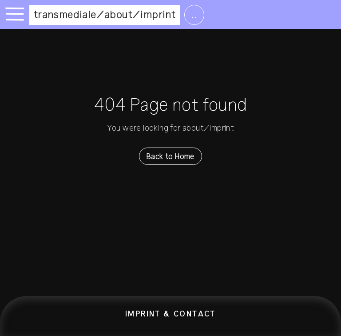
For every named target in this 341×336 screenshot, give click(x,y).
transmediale (65, 15)
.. (194, 15)
